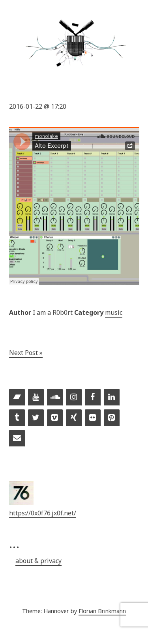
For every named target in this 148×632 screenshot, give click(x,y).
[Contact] (17, 438)
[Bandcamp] (17, 397)
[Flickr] (93, 418)
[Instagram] (74, 397)
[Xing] (74, 418)
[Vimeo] (55, 418)
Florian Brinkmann (102, 611)
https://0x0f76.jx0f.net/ (42, 513)
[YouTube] (36, 397)
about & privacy (38, 560)
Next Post (23, 352)
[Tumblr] (17, 418)
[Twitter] (36, 418)
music (113, 312)
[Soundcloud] (55, 397)
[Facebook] (93, 397)
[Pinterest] (112, 418)
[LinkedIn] (112, 397)
